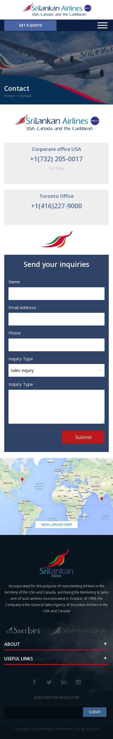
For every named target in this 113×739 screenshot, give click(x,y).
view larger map (56, 524)
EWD (96, 728)
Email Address (20, 307)
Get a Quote (30, 25)
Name (12, 281)
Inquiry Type (18, 358)
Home (9, 95)
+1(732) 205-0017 (56, 158)
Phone (12, 333)
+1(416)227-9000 (56, 205)
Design (80, 728)
